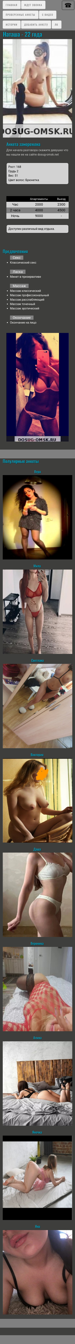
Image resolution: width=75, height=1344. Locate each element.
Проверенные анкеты (20, 15)
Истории (11, 24)
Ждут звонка (33, 5)
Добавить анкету (36, 24)
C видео (47, 15)
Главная (11, 5)
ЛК (56, 24)
